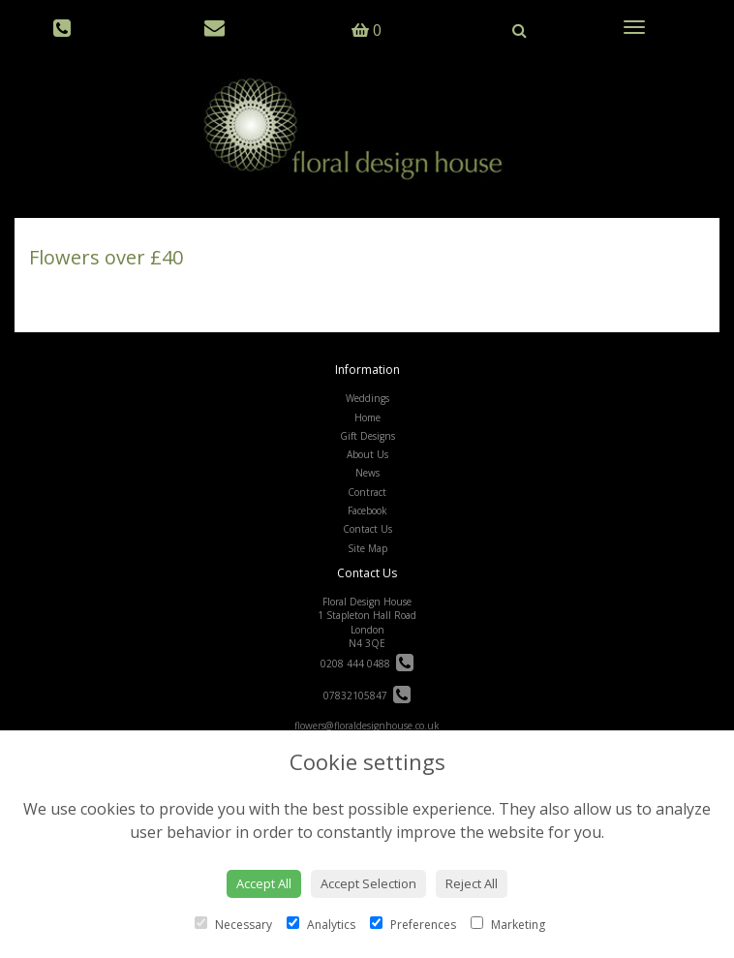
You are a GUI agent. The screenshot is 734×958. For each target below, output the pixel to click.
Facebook (367, 510)
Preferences (413, 924)
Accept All (263, 883)
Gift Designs (367, 436)
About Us (367, 454)
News (367, 472)
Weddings (367, 398)
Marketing (508, 924)
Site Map (367, 548)
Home (367, 417)
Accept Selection (368, 883)
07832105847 (367, 695)
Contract (367, 492)
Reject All (471, 883)
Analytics (321, 924)
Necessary (233, 924)
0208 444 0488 (367, 663)
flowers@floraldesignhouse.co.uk (367, 725)
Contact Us (367, 529)
